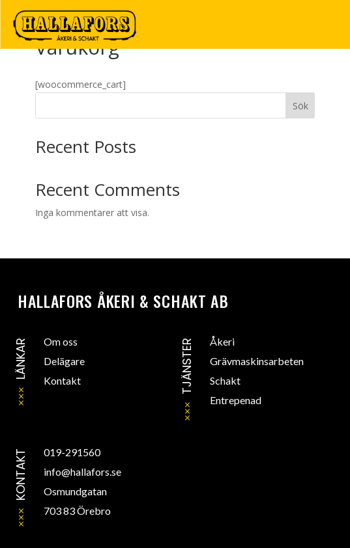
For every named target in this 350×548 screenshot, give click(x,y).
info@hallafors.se (82, 471)
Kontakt (62, 380)
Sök (300, 106)
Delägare (64, 361)
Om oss (61, 341)
